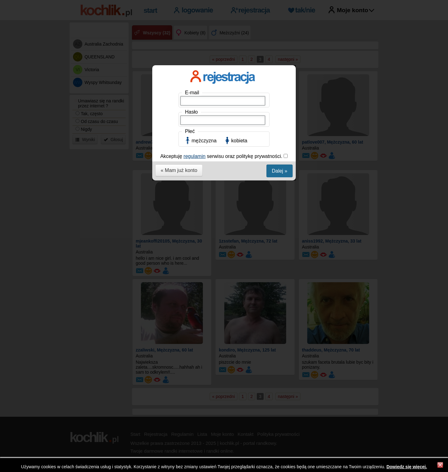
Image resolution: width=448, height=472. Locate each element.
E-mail (192, 92)
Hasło (191, 112)
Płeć (190, 131)
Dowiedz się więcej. (407, 466)
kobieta (239, 140)
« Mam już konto (179, 170)
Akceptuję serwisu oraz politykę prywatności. (222, 156)
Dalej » (279, 171)
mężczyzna (204, 140)
